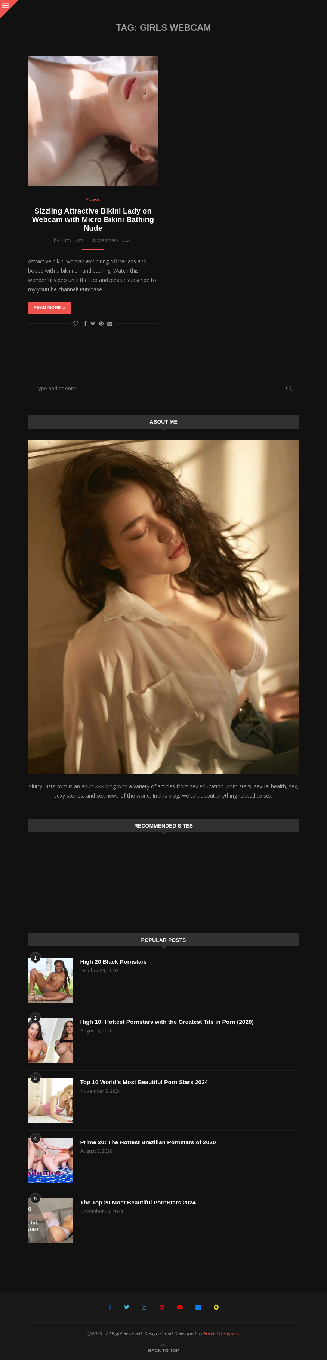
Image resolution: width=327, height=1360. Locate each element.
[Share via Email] (109, 323)
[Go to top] (163, 1350)
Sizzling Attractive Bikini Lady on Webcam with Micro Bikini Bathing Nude (93, 219)
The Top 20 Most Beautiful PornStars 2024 (140, 1202)
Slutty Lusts (71, 240)
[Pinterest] (162, 1307)
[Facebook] (110, 1307)
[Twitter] (127, 1307)
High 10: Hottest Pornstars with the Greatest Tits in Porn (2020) (169, 1022)
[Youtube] (179, 1307)
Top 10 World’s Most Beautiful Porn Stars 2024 (146, 1082)
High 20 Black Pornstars (114, 961)
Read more (49, 308)
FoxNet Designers (222, 1333)
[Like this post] (75, 323)
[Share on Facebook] (85, 323)
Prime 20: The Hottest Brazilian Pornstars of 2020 (150, 1142)
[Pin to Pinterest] (101, 323)
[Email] (197, 1307)
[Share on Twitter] (92, 323)
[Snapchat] (215, 1307)
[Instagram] (145, 1307)
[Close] (9, 9)
